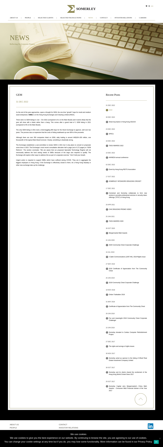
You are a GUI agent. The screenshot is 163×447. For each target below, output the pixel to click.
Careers (143, 18)
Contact (103, 18)
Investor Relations (123, 18)
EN (152, 6)
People (28, 18)
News (90, 18)
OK (156, 442)
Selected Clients (45, 18)
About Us (14, 18)
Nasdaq (86, 163)
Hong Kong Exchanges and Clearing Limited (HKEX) (56, 115)
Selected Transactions (70, 18)
